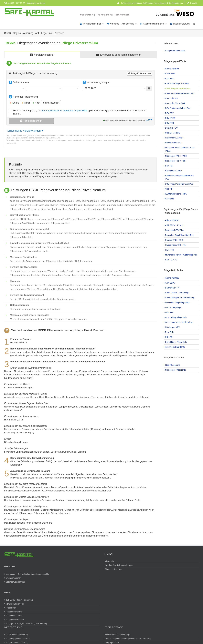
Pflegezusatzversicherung (17, 635)
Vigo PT (169, 189)
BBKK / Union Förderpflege (177, 293)
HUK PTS (170, 250)
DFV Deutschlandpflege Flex (178, 108)
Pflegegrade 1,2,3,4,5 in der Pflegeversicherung (27, 623)
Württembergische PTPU (176, 194)
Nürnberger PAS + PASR (176, 156)
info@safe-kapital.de (36, 3)
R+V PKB (170, 332)
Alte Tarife (170, 199)
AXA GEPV (170, 283)
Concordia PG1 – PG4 (175, 103)
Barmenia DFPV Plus (175, 230)
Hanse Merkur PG (173, 143)
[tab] (42, 54)
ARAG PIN (170, 74)
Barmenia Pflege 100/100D (177, 83)
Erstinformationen (13, 578)
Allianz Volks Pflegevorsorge (117, 635)
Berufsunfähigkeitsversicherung (119, 565)
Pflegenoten (11, 608)
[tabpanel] (80, 102)
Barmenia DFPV (172, 288)
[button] (194, 23)
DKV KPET (170, 118)
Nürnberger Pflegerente (176, 370)
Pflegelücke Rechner (15, 620)
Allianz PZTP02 (172, 220)
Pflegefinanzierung (14, 616)
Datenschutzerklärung (15, 582)
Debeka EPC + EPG (174, 240)
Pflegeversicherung (113, 569)
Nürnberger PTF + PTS (176, 161)
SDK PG (169, 166)
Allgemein (109, 561)
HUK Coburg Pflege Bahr (176, 317)
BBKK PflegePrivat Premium (178, 88)
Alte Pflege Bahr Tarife (175, 347)
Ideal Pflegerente (173, 365)
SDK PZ (169, 337)
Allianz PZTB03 (172, 69)
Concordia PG (172, 98)
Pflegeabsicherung (14, 612)
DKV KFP (170, 312)
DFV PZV (170, 113)
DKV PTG (170, 123)
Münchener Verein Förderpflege (179, 322)
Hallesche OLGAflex (174, 138)
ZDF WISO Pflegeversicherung (19, 600)
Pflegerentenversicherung (17, 642)
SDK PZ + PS (171, 260)
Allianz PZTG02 (172, 278)
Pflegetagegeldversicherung (18, 639)
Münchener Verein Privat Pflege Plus (181, 255)
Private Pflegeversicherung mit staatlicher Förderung (128, 639)
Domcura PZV (172, 128)
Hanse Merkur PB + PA (176, 245)
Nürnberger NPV (173, 327)
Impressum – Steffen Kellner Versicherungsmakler (27, 574)
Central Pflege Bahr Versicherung (180, 298)
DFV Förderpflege (173, 307)
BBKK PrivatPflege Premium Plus (180, 93)
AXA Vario (170, 78)
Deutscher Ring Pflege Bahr (178, 302)
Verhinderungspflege (15, 604)
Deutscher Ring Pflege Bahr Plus (180, 235)
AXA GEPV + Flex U (174, 225)
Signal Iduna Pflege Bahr (176, 342)
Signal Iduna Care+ (174, 171)
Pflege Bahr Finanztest (175, 51)
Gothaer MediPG (173, 133)
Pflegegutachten (112, 642)
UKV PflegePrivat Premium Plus (179, 184)
